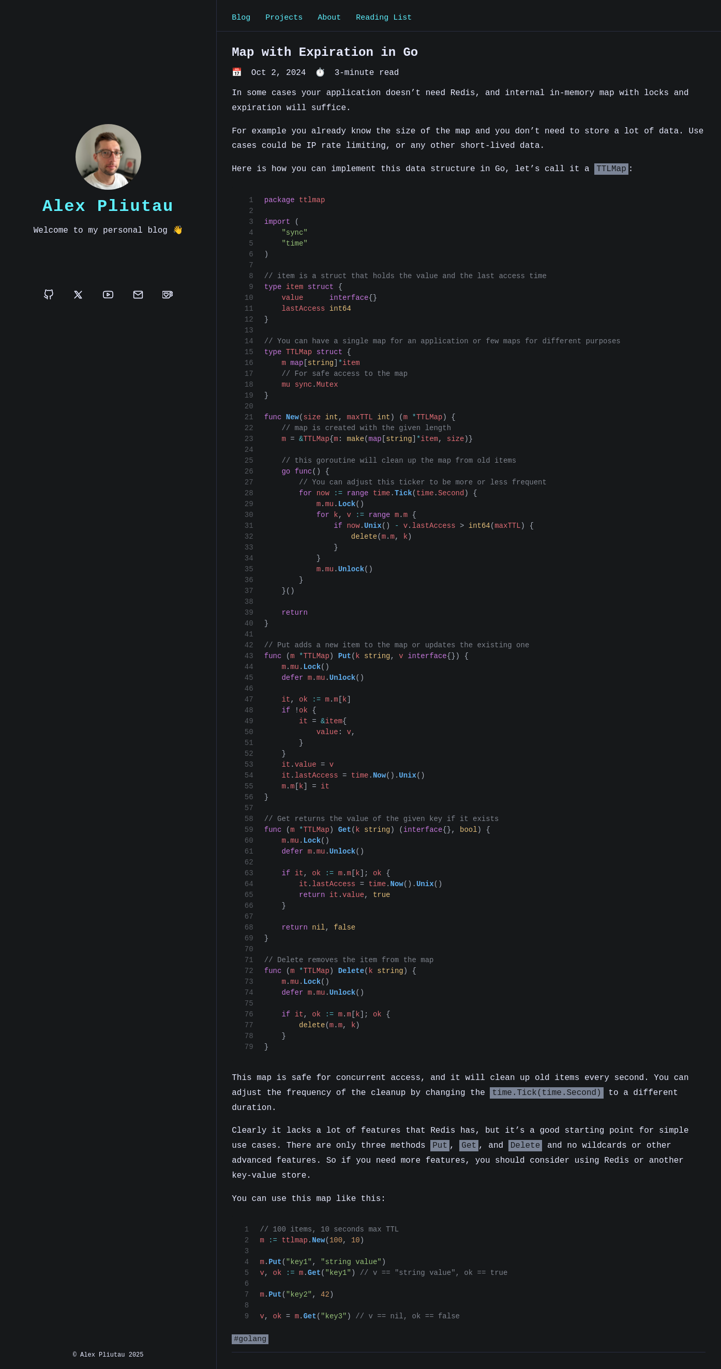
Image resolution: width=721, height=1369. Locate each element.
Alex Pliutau (108, 206)
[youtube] (108, 295)
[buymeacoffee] (167, 295)
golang (252, 1340)
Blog (241, 18)
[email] (138, 295)
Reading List (384, 18)
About (329, 18)
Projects (284, 18)
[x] (78, 295)
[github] (48, 295)
